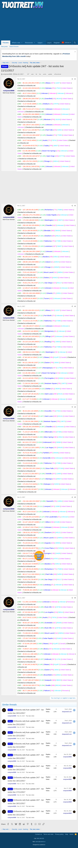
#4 (75, 407)
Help (66, 834)
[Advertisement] (39, 24)
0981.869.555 (40, 838)
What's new (16, 43)
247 (28, 74)
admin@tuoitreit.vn (40, 841)
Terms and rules (48, 834)
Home (71, 834)
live (40, 74)
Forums (6, 43)
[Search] (75, 42)
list (36, 74)
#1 (75, 79)
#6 (75, 598)
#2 (75, 205)
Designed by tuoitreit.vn (39, 844)
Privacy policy (59, 834)
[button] (21, 42)
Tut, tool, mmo (30, 716)
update (50, 74)
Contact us (38, 834)
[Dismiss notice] (75, 52)
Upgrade (41, 43)
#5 (75, 497)
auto (32, 74)
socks (44, 74)
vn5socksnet (57, 74)
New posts (4, 46)
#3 (75, 306)
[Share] (72, 79)
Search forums (14, 46)
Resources (29, 43)
